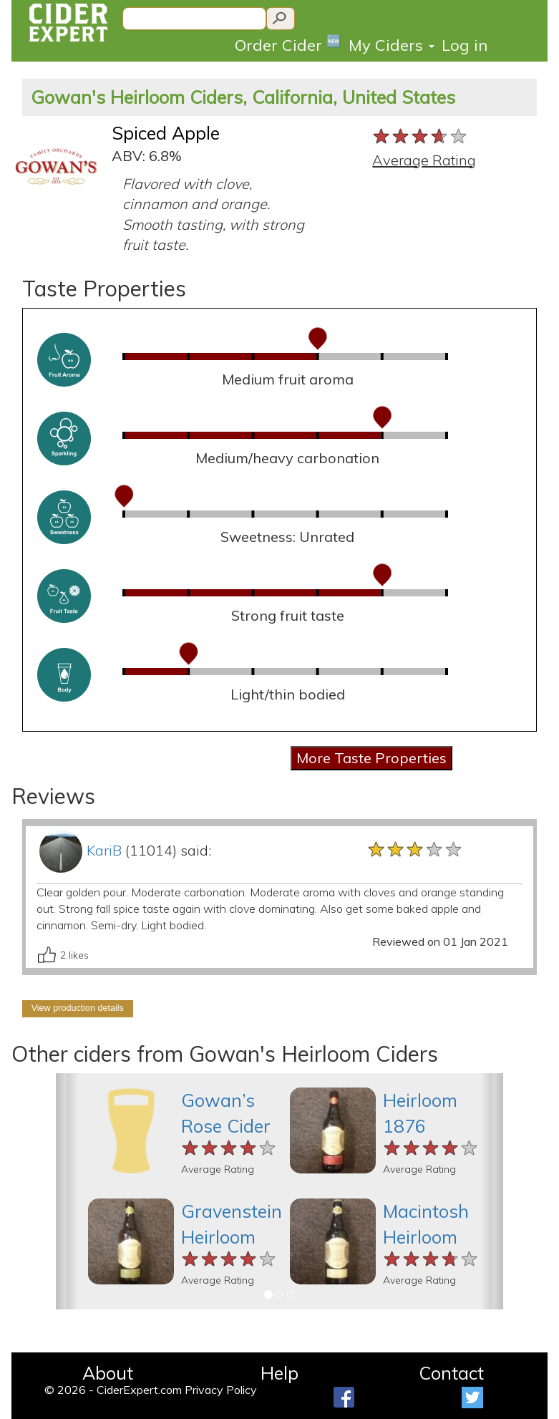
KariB (104, 850)
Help (279, 1373)
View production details (77, 1008)
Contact (451, 1373)
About (107, 1373)
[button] (67, 1191)
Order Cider (288, 44)
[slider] (420, 137)
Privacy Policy (221, 1389)
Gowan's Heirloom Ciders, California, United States (243, 97)
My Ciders (391, 45)
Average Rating (424, 160)
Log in (464, 45)
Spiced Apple (166, 133)
